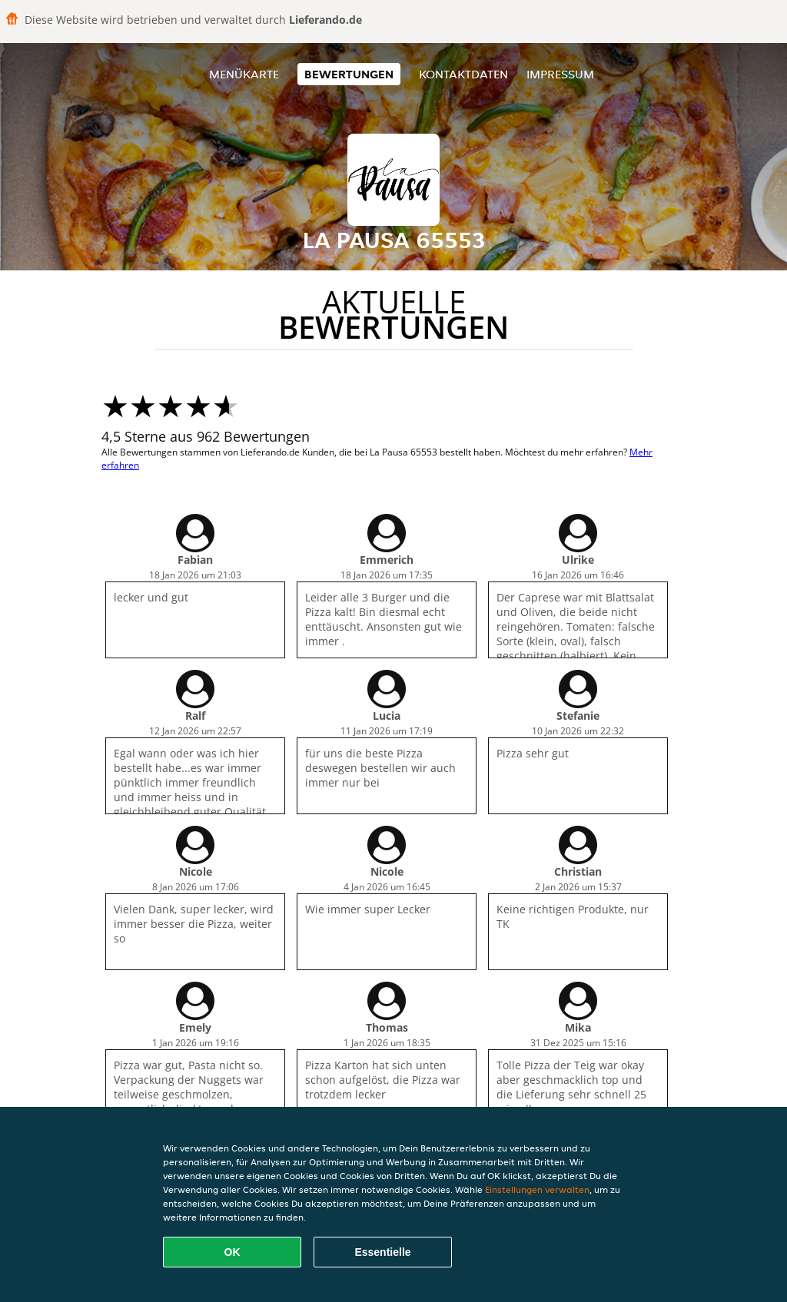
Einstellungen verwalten (537, 1189)
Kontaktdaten (463, 74)
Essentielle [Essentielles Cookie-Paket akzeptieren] (382, 1252)
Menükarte (244, 74)
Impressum (560, 74)
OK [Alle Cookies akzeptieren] (232, 1252)
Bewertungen (349, 74)
